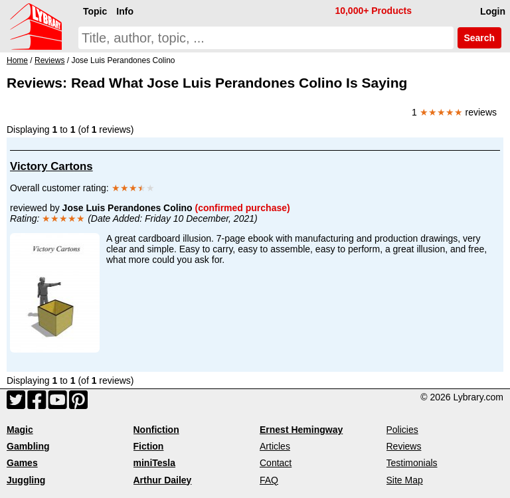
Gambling (28, 446)
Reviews (404, 446)
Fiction (148, 446)
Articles (275, 446)
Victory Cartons (51, 166)
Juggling (26, 480)
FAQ (269, 480)
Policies (402, 429)
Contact (276, 462)
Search (479, 38)
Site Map (404, 480)
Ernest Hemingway (301, 429)
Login (492, 11)
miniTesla (154, 462)
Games (22, 462)
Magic (20, 429)
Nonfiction (156, 429)
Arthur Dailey (162, 480)
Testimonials (412, 462)
